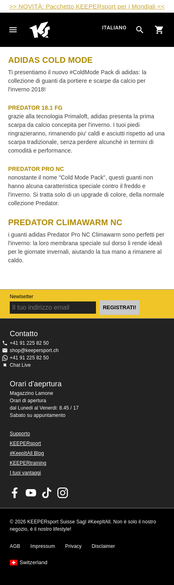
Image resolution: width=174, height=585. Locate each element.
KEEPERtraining (28, 463)
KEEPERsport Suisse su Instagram (62, 493)
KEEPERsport (25, 443)
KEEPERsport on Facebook (15, 493)
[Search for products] (140, 30)
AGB (15, 546)
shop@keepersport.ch (34, 350)
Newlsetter (21, 296)
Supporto (20, 434)
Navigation (13, 30)
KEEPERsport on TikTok (46, 493)
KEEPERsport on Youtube (31, 493)
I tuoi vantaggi (25, 473)
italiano (114, 27)
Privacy (73, 546)
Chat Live (20, 365)
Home (64, 30)
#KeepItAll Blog (27, 453)
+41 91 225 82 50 (29, 343)
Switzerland (34, 562)
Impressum (42, 546)
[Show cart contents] (159, 30)
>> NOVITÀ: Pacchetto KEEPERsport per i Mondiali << (87, 6)
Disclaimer (103, 546)
